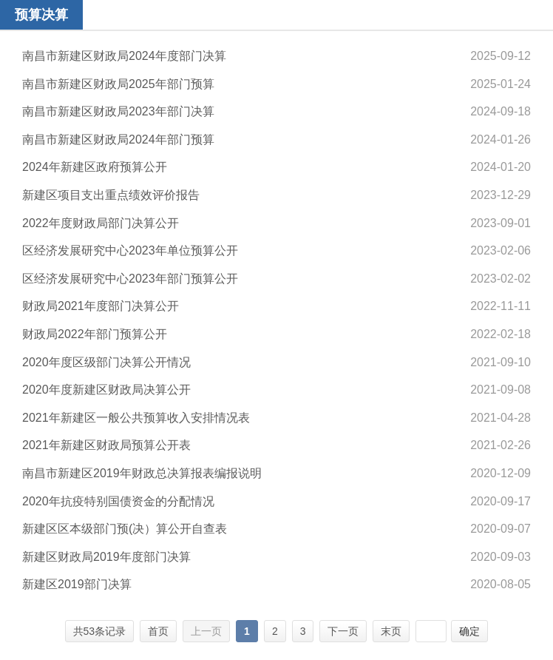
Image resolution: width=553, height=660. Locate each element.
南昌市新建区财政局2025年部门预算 (118, 84)
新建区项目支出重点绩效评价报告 (111, 195)
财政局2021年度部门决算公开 (100, 306)
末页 (391, 631)
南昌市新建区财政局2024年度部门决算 (124, 56)
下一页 (343, 631)
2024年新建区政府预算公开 (94, 167)
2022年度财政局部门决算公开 (100, 223)
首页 (158, 631)
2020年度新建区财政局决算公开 (106, 389)
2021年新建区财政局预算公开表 (106, 445)
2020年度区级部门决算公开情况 (106, 362)
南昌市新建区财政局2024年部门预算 (118, 139)
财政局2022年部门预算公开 (94, 334)
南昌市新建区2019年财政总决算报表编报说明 (142, 473)
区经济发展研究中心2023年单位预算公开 (130, 250)
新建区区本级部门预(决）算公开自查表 (124, 528)
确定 (469, 631)
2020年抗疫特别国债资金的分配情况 (118, 501)
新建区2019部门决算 (77, 584)
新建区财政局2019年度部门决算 (106, 556)
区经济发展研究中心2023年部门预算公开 (130, 278)
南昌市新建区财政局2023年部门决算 (118, 111)
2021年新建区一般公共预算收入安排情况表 (136, 417)
